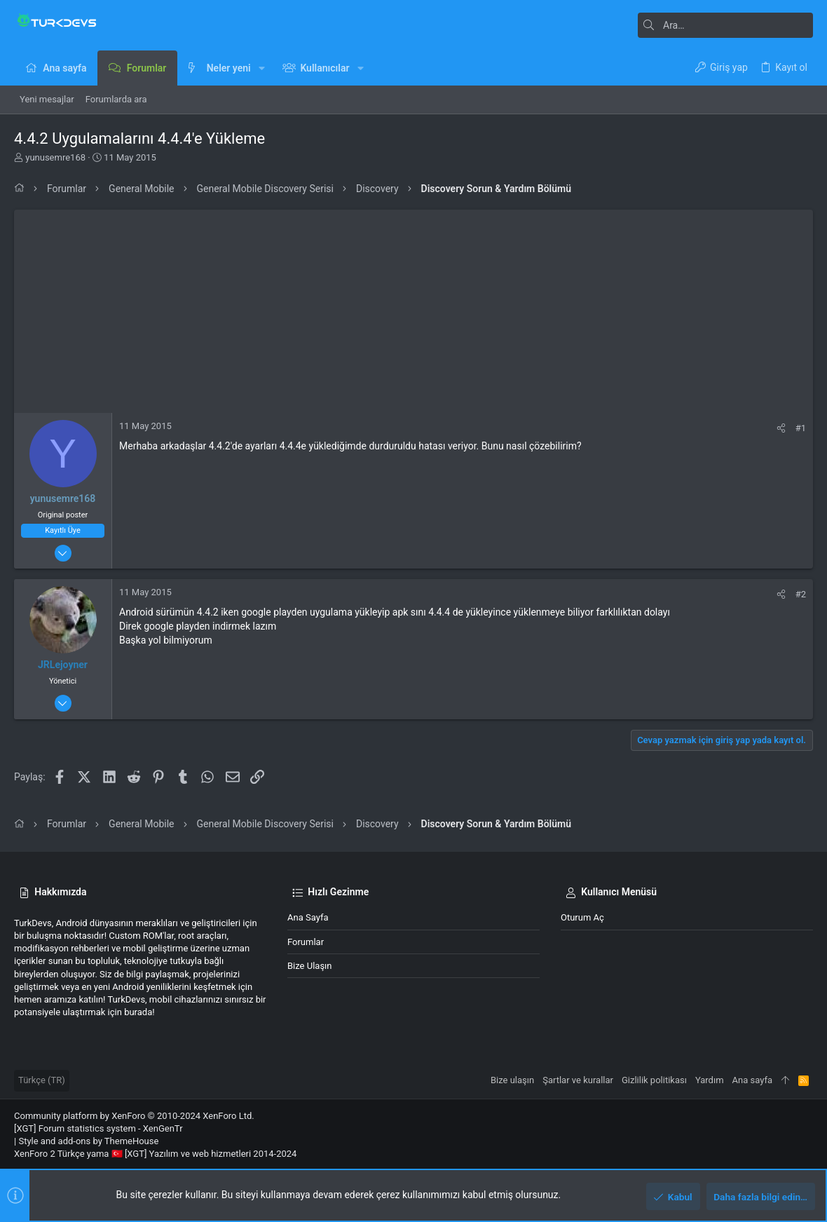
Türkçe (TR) (41, 1080)
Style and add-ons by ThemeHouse (88, 1141)
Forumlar (305, 942)
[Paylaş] (781, 428)
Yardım (709, 1080)
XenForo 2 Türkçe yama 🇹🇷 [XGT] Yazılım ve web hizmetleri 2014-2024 (155, 1153)
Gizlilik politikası (654, 1080)
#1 (800, 428)
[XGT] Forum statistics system (98, 1128)
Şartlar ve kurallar (577, 1080)
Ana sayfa (307, 917)
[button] (261, 68)
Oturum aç (582, 917)
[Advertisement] (413, 308)
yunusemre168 (55, 157)
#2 (800, 594)
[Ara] (725, 25)
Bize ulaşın (309, 965)
